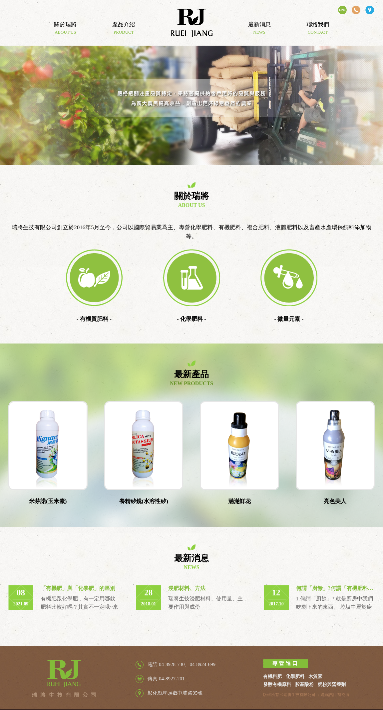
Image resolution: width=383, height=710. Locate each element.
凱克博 (343, 694)
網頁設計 (328, 694)
